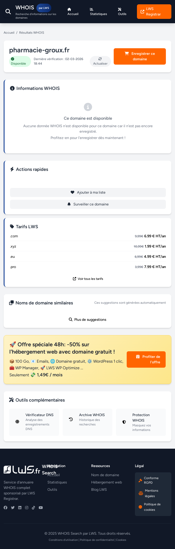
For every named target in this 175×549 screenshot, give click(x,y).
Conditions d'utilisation (63, 539)
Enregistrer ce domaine (140, 56)
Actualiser (100, 61)
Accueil (9, 33)
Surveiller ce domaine (88, 204)
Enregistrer (88, 180)
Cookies (121, 539)
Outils (52, 489)
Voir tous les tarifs (88, 279)
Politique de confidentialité (97, 539)
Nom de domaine (105, 475)
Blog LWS (99, 489)
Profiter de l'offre (148, 359)
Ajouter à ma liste (88, 192)
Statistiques (57, 482)
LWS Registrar (151, 11)
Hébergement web (106, 482)
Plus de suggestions (87, 319)
